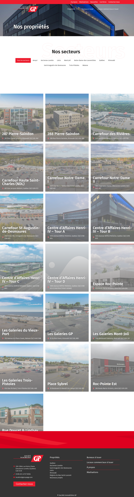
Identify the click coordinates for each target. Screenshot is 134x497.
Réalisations (83, 2)
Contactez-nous (114, 2)
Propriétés (73, 9)
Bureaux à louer (87, 9)
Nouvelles (94, 2)
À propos (74, 2)
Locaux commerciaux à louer (108, 9)
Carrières (103, 2)
